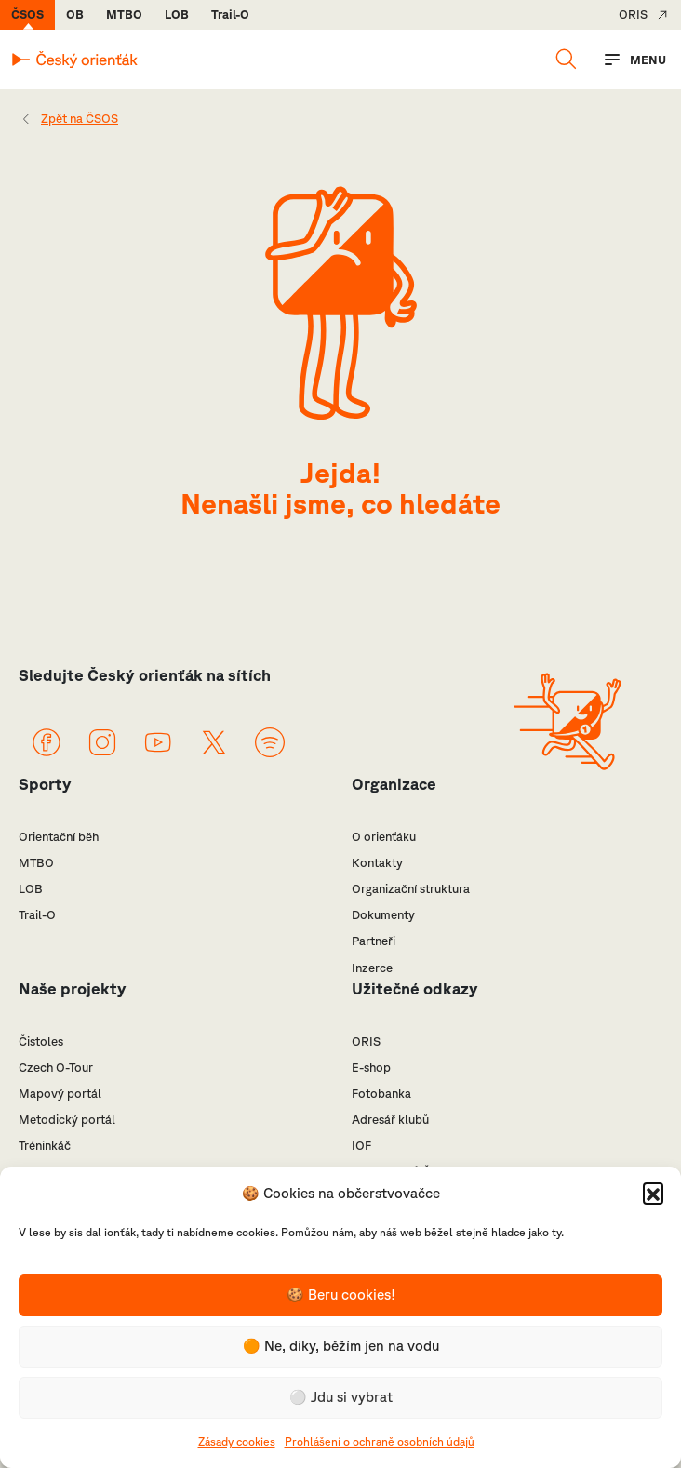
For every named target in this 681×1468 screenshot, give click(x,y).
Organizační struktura (411, 889)
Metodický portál (67, 1120)
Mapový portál (60, 1094)
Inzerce (372, 968)
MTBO (124, 14)
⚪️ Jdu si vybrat (341, 1397)
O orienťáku (384, 837)
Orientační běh (59, 837)
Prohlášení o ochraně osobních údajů (379, 1441)
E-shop (371, 1067)
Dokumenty (383, 915)
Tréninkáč (45, 1146)
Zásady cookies (236, 1441)
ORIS (633, 14)
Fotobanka (381, 1094)
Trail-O (230, 14)
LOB (177, 14)
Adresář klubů (390, 1120)
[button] (653, 1192)
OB (75, 14)
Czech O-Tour (56, 1067)
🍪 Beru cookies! (341, 1294)
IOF (361, 1146)
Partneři (373, 941)
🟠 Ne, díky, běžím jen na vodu (341, 1346)
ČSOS (27, 14)
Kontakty (377, 863)
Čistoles (41, 1041)
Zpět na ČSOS (79, 119)
